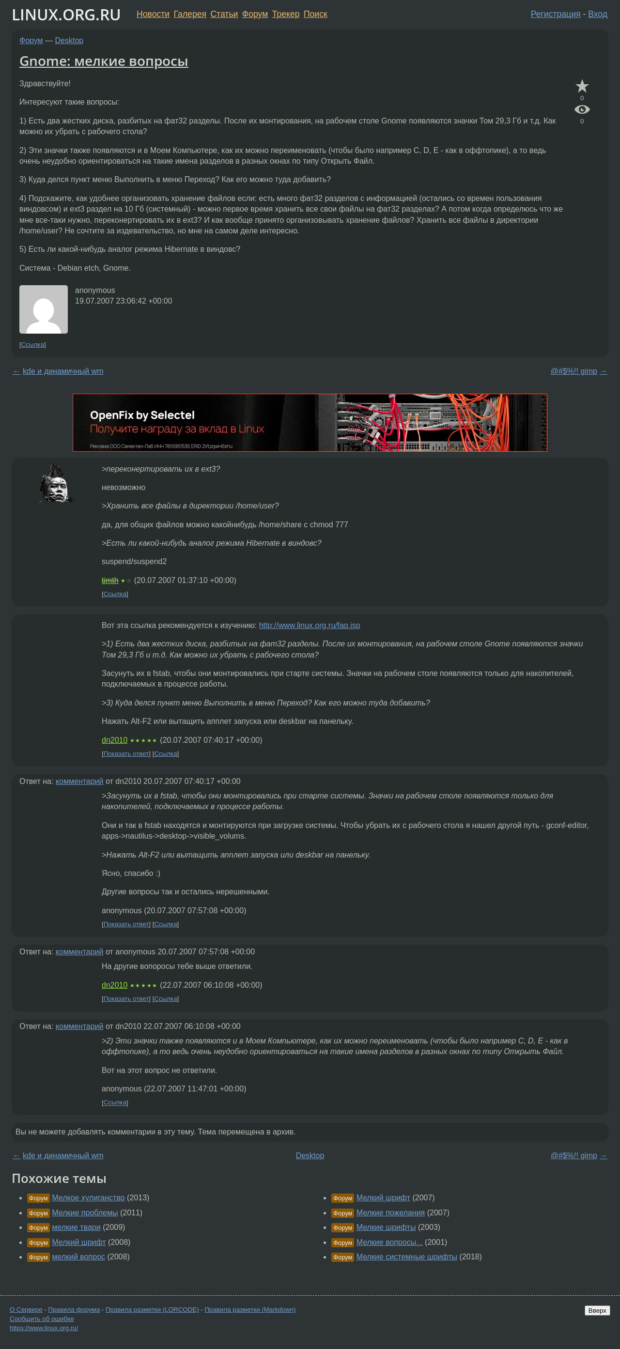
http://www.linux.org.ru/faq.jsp (309, 625)
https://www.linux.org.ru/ (44, 1328)
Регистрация (556, 14)
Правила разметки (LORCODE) (152, 1309)
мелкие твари (76, 1227)
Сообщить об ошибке (42, 1318)
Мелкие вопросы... (389, 1242)
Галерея (190, 14)
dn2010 (114, 740)
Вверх (597, 1310)
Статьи (224, 14)
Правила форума (74, 1309)
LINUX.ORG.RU (66, 14)
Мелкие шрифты (386, 1227)
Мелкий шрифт (79, 1242)
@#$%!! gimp (574, 371)
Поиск (315, 14)
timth (110, 580)
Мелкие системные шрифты (406, 1257)
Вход (597, 14)
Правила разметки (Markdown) (249, 1309)
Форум (255, 14)
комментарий (80, 781)
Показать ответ (126, 753)
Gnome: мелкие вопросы (103, 60)
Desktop (69, 40)
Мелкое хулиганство (88, 1198)
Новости (153, 14)
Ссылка (32, 344)
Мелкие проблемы (85, 1213)
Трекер (286, 14)
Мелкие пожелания (390, 1213)
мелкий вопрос (78, 1257)
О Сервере (26, 1309)
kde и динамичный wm (63, 371)
